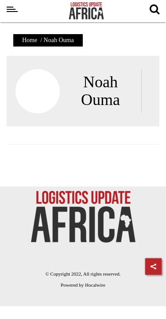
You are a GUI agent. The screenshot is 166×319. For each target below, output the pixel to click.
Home (29, 40)
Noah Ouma (100, 91)
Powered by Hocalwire (83, 285)
